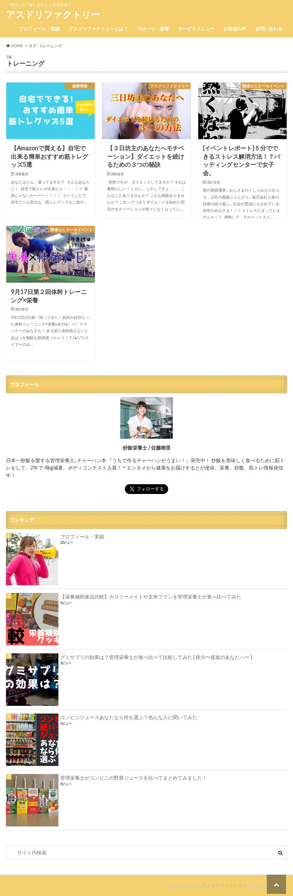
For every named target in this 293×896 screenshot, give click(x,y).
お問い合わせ (269, 28)
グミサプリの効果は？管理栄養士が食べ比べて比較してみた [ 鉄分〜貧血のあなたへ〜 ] (156, 657)
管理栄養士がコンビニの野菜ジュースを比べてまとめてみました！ (133, 778)
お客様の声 (234, 28)
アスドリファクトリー (53, 14)
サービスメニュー (196, 28)
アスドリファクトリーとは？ (98, 28)
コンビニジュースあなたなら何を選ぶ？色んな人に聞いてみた (128, 717)
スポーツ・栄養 (153, 28)
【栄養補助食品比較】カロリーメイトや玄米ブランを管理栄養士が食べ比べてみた (150, 597)
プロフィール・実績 (39, 28)
